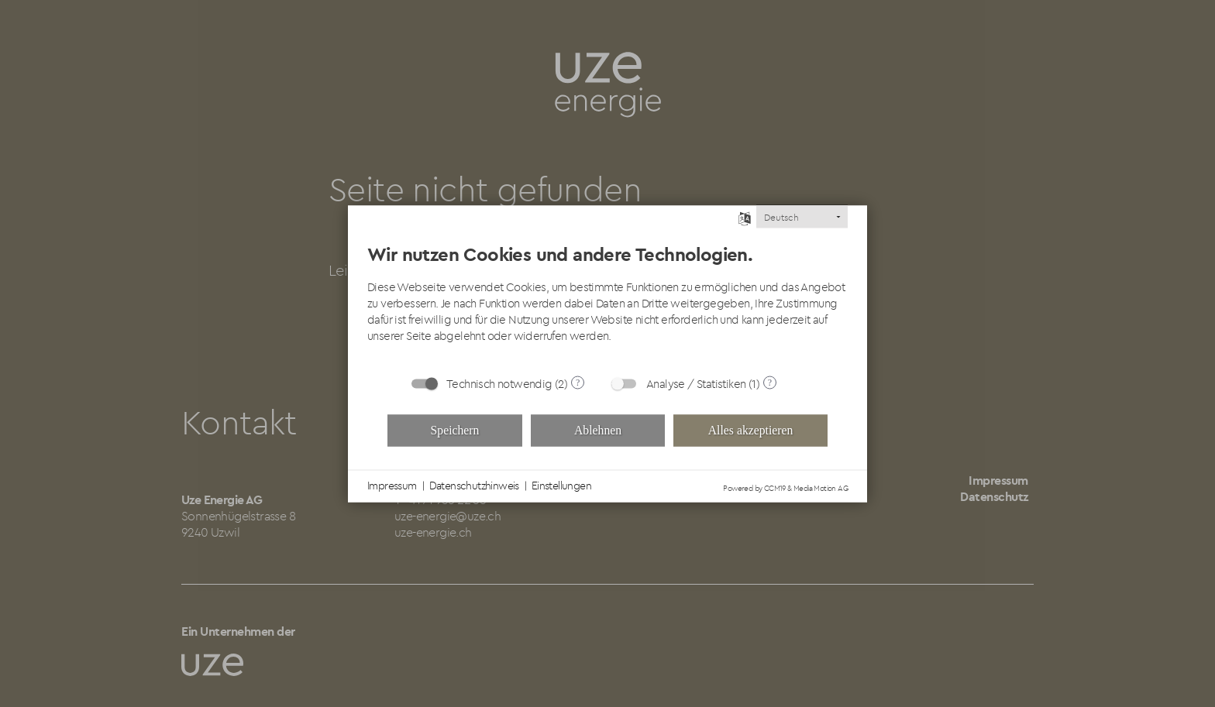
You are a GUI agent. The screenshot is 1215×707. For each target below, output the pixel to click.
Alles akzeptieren (750, 430)
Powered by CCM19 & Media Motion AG (785, 487)
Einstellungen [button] (561, 485)
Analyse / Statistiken (695, 383)
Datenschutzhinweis (474, 485)
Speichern (455, 430)
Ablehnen (597, 430)
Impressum (392, 485)
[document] (607, 295)
